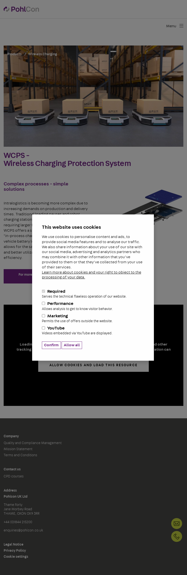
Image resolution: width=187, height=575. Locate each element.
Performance (93, 306)
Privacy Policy (15, 550)
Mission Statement (18, 449)
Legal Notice (13, 544)
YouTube (93, 331)
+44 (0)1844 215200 (176, 536)
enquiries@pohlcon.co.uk (23, 530)
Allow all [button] (72, 345)
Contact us (12, 469)
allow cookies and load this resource (93, 365)
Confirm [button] (51, 345)
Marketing (93, 318)
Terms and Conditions (20, 455)
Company (11, 436)
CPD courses (14, 476)
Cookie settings (16, 556)
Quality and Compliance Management (33, 443)
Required (93, 294)
